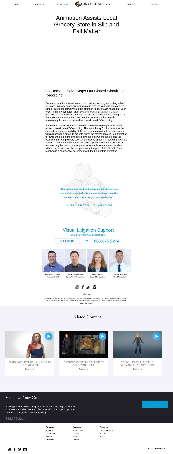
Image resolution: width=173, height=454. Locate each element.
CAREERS (154, 4)
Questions (50, 440)
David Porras (90, 111)
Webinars (49, 430)
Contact (76, 440)
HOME (17, 4)
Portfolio (103, 433)
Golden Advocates (106, 430)
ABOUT (109, 4)
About (75, 437)
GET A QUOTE (155, 404)
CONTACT (132, 4)
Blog (101, 437)
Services (39, 4)
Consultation (50, 433)
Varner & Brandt (109, 111)
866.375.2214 (15, 418)
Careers (76, 433)
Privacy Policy (78, 430)
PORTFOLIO (62, 4)
